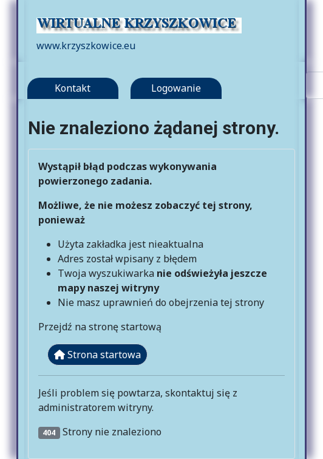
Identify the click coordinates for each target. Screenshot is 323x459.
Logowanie (176, 88)
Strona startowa (97, 354)
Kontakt (72, 88)
